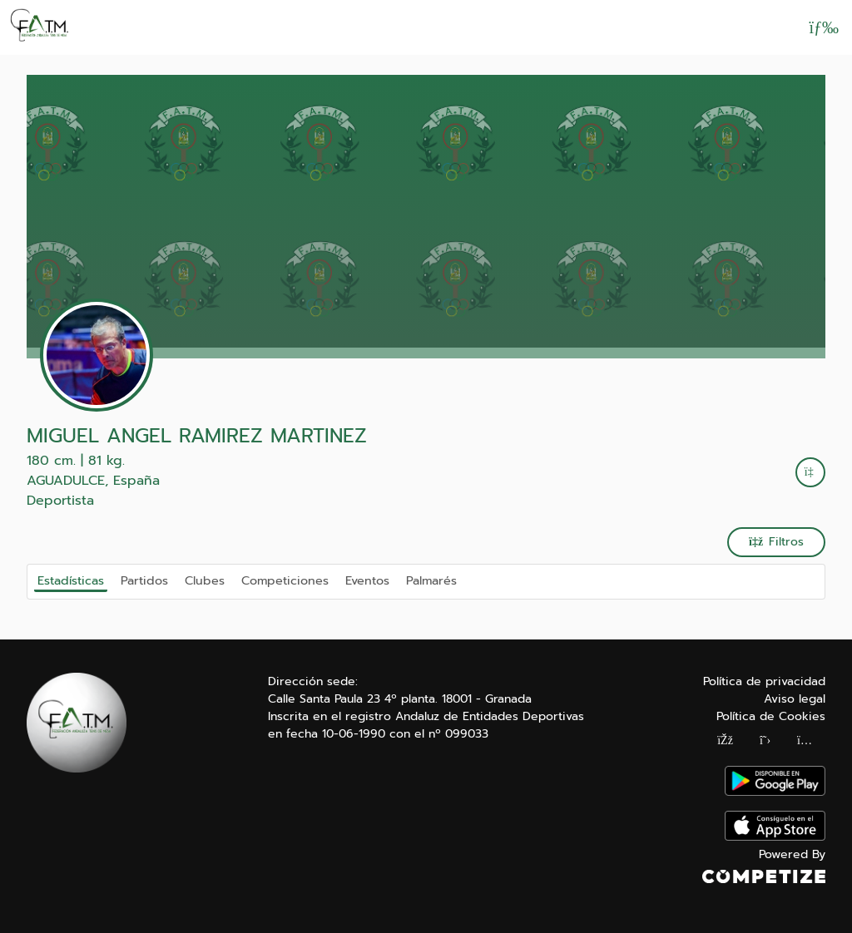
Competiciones (285, 580)
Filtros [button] (776, 541)
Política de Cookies (770, 716)
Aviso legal (794, 699)
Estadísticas (70, 580)
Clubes (205, 580)
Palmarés (431, 580)
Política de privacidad (764, 681)
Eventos (367, 580)
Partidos (144, 580)
